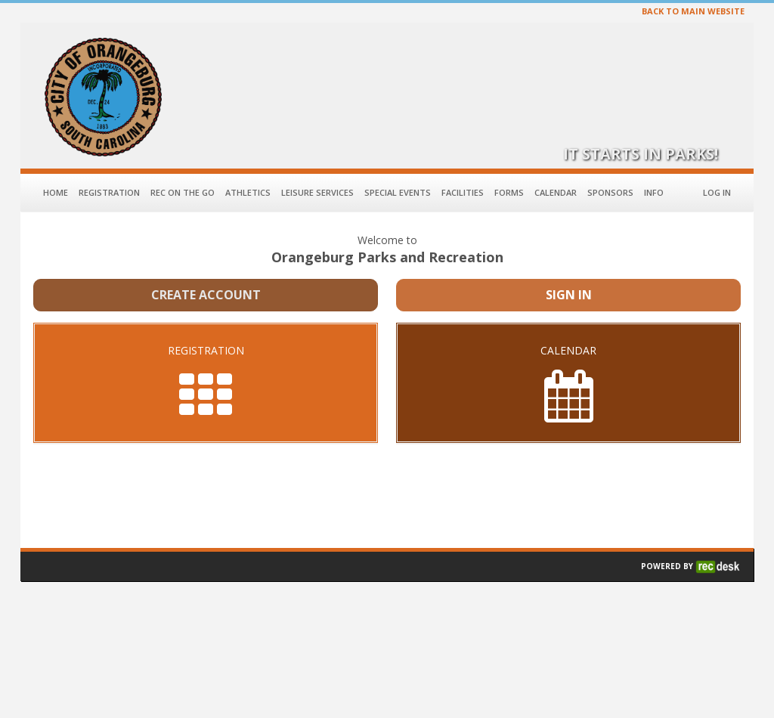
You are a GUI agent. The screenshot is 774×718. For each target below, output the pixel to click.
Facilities (462, 192)
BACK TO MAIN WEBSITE (693, 11)
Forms (509, 192)
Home (55, 192)
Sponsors (610, 192)
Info (654, 192)
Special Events (397, 192)
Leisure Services (317, 192)
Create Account (206, 294)
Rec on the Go (182, 192)
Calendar (555, 192)
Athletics (248, 192)
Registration (109, 192)
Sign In (569, 294)
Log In (717, 192)
